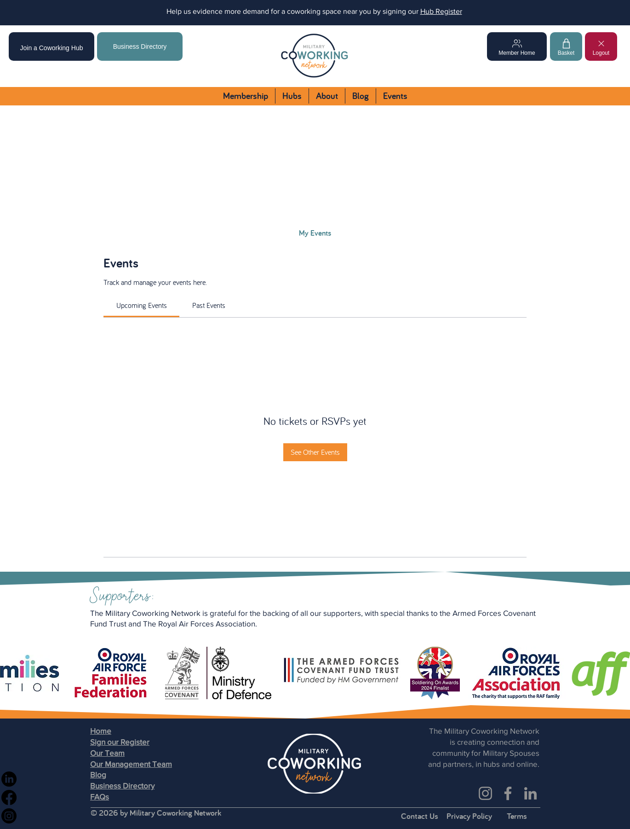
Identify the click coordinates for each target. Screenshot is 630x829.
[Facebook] (508, 793)
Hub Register (441, 11)
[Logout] (601, 46)
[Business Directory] (140, 46)
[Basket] (566, 46)
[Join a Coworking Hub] (51, 46)
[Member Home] (517, 46)
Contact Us (419, 816)
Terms (517, 816)
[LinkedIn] (530, 793)
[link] (141, 305)
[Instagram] (485, 793)
